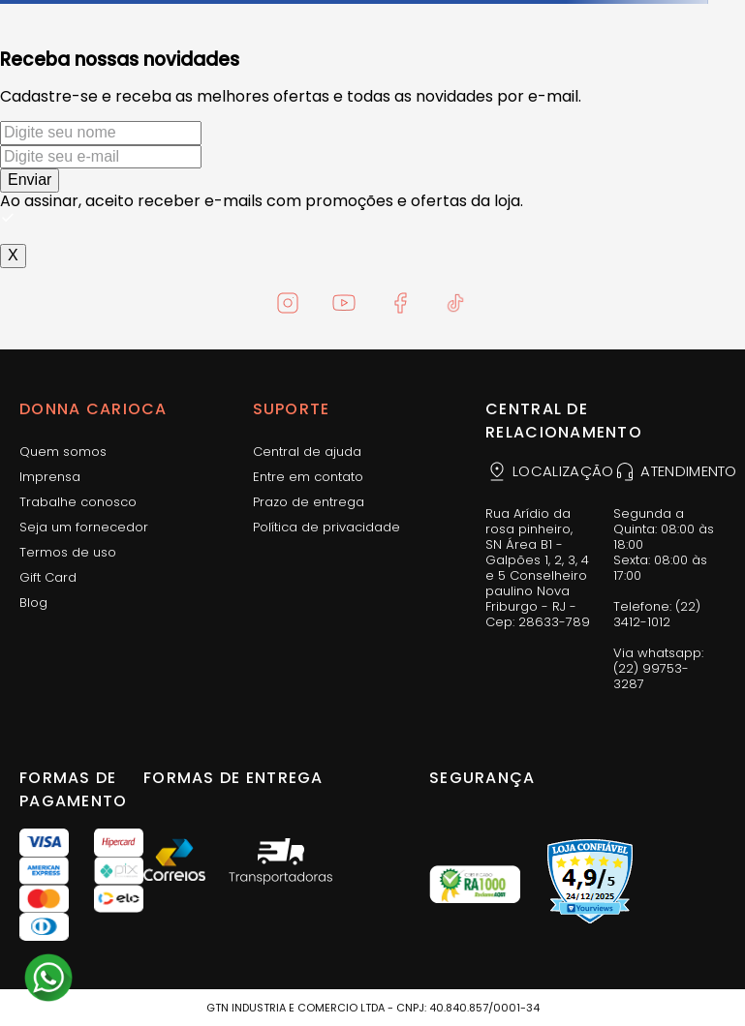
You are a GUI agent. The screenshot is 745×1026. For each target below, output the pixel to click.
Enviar (29, 179)
